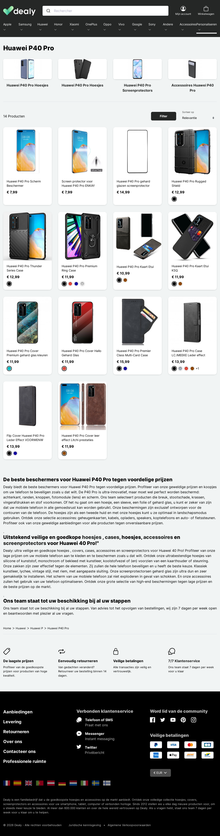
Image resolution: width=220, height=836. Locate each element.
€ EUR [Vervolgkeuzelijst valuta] (160, 772)
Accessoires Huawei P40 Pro (192, 88)
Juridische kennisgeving (85, 825)
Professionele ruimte (24, 761)
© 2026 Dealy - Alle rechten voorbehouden (32, 825)
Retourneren (16, 731)
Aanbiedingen (17, 711)
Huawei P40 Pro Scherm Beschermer (24, 183)
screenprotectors (24, 543)
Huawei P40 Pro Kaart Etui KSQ (190, 268)
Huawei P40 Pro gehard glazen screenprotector (133, 183)
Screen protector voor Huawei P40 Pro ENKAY (78, 183)
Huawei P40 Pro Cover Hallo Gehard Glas (81, 353)
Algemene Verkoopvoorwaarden (129, 825)
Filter (163, 116)
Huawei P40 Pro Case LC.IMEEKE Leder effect (188, 353)
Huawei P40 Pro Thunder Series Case (24, 268)
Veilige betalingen (128, 661)
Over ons (12, 741)
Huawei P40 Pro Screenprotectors (137, 88)
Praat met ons (96, 725)
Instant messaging (100, 739)
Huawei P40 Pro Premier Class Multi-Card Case (134, 353)
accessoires (158, 537)
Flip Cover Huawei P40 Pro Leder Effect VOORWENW (25, 438)
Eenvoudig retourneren (78, 661)
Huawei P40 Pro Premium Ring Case (79, 268)
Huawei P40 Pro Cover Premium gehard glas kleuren (27, 353)
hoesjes (92, 537)
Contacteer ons (19, 751)
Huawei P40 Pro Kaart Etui (135, 266)
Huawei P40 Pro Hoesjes (27, 85)
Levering (12, 721)
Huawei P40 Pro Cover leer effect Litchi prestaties (80, 438)
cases (112, 537)
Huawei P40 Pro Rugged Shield (189, 183)
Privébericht (94, 752)
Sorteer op (188, 112)
